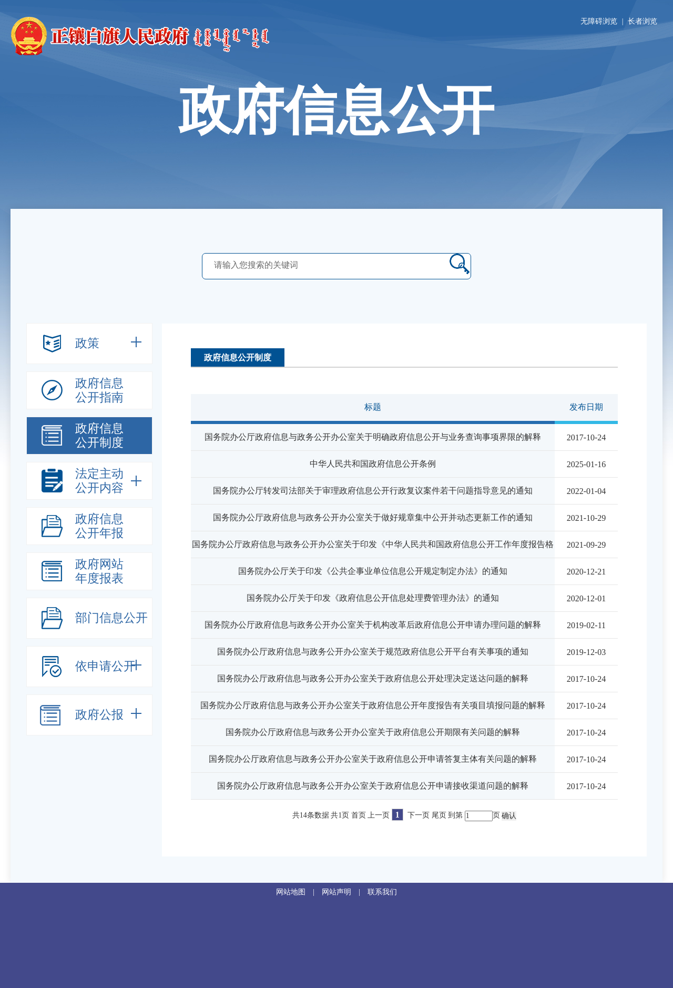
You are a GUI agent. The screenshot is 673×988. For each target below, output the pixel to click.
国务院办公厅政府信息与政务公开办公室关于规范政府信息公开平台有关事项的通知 (372, 651)
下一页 (418, 815)
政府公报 (99, 714)
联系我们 (382, 892)
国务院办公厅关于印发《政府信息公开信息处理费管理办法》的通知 (373, 597)
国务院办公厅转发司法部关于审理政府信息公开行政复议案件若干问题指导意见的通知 (373, 490)
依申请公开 (105, 666)
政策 (87, 343)
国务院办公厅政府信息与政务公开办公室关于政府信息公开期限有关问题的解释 (373, 732)
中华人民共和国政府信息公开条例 (373, 463)
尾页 (439, 815)
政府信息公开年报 (99, 526)
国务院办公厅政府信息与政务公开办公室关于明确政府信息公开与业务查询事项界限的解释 (373, 436)
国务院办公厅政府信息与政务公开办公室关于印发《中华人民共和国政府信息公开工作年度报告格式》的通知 (373, 556)
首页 (358, 815)
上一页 (379, 815)
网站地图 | (299, 892)
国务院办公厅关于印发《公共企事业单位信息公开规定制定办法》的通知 (372, 571)
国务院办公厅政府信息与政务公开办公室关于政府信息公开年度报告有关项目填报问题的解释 (372, 705)
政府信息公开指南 (99, 390)
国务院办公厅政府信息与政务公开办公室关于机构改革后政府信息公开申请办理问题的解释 (373, 624)
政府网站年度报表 (99, 571)
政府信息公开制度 (99, 435)
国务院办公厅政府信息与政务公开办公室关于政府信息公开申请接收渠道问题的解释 (372, 785)
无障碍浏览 (598, 21)
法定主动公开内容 (99, 481)
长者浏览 (642, 21)
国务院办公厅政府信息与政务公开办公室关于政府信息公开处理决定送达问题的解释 (372, 678)
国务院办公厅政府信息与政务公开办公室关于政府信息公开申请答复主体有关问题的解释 (373, 758)
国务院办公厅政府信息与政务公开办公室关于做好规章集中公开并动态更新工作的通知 (373, 517)
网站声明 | (345, 892)
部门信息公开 (111, 617)
